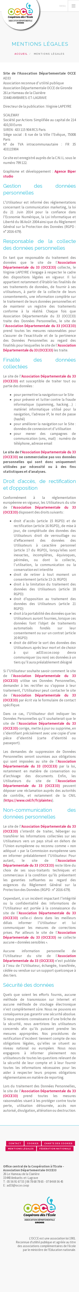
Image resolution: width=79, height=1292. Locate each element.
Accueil (21, 54)
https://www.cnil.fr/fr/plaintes (28, 800)
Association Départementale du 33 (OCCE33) (39, 265)
